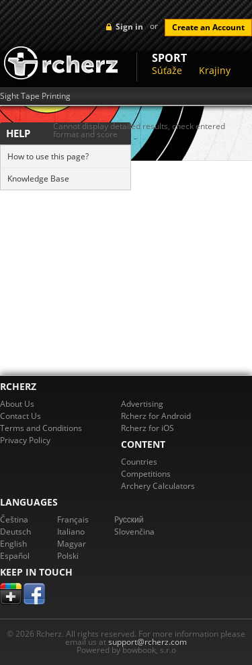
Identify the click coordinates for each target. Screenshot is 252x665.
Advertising (142, 403)
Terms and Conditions (41, 428)
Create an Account (208, 27)
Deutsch (15, 531)
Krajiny (214, 70)
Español (15, 555)
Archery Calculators (158, 486)
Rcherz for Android (156, 416)
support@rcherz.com (147, 642)
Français (73, 519)
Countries (139, 461)
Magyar (71, 543)
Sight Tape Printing (35, 96)
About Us (17, 403)
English (13, 543)
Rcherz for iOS (147, 428)
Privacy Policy (25, 440)
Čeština (14, 519)
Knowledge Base (38, 178)
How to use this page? (48, 156)
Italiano (71, 531)
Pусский (129, 519)
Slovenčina (134, 531)
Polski (68, 555)
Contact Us (20, 416)
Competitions (146, 473)
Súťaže (167, 70)
